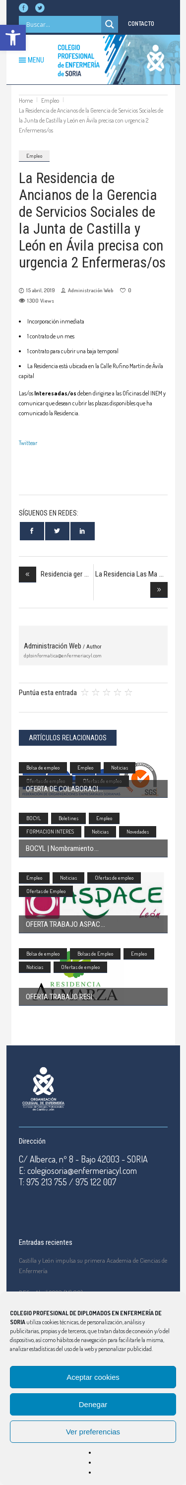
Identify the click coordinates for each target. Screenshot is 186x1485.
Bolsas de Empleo (95, 953)
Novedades (137, 831)
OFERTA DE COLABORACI (62, 788)
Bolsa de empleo (43, 767)
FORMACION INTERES (50, 831)
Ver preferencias (93, 1431)
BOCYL (33, 818)
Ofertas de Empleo (45, 891)
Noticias (119, 767)
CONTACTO (141, 23)
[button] (13, 38)
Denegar (93, 1404)
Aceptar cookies (93, 1377)
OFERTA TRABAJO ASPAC (63, 924)
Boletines (68, 818)
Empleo (50, 100)
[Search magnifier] (109, 24)
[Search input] (62, 24)
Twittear (28, 443)
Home (26, 100)
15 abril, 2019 (40, 290)
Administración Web (90, 290)
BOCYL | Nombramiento (60, 848)
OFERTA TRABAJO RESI (59, 996)
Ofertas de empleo (114, 877)
